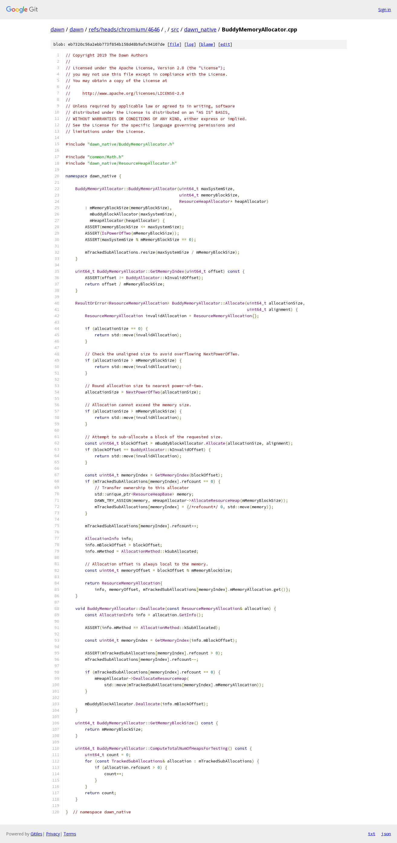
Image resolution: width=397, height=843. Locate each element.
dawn (57, 29)
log (190, 44)
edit (225, 44)
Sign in (384, 9)
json (386, 833)
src (175, 29)
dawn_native (200, 29)
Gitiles (36, 834)
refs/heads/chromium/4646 (124, 29)
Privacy (53, 834)
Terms (69, 834)
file (174, 44)
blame (207, 44)
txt (371, 833)
